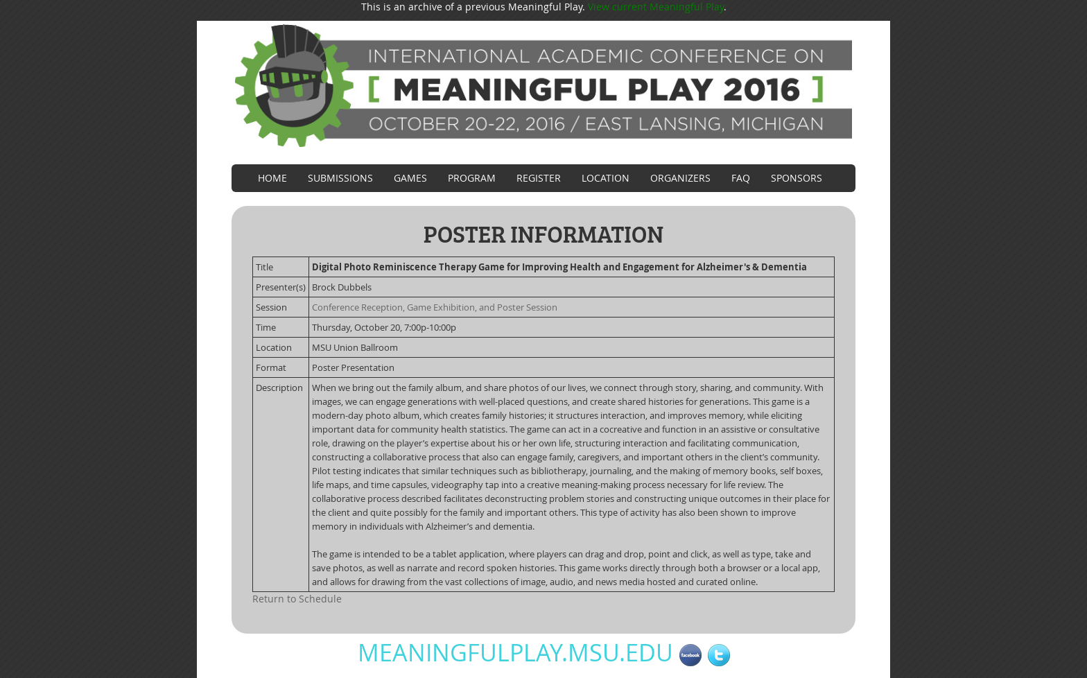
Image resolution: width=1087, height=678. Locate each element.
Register (538, 177)
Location (605, 177)
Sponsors (796, 177)
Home (272, 177)
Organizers (680, 177)
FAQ (740, 177)
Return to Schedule (297, 598)
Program (472, 177)
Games (410, 177)
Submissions (340, 177)
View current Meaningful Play (656, 6)
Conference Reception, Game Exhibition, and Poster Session (434, 307)
